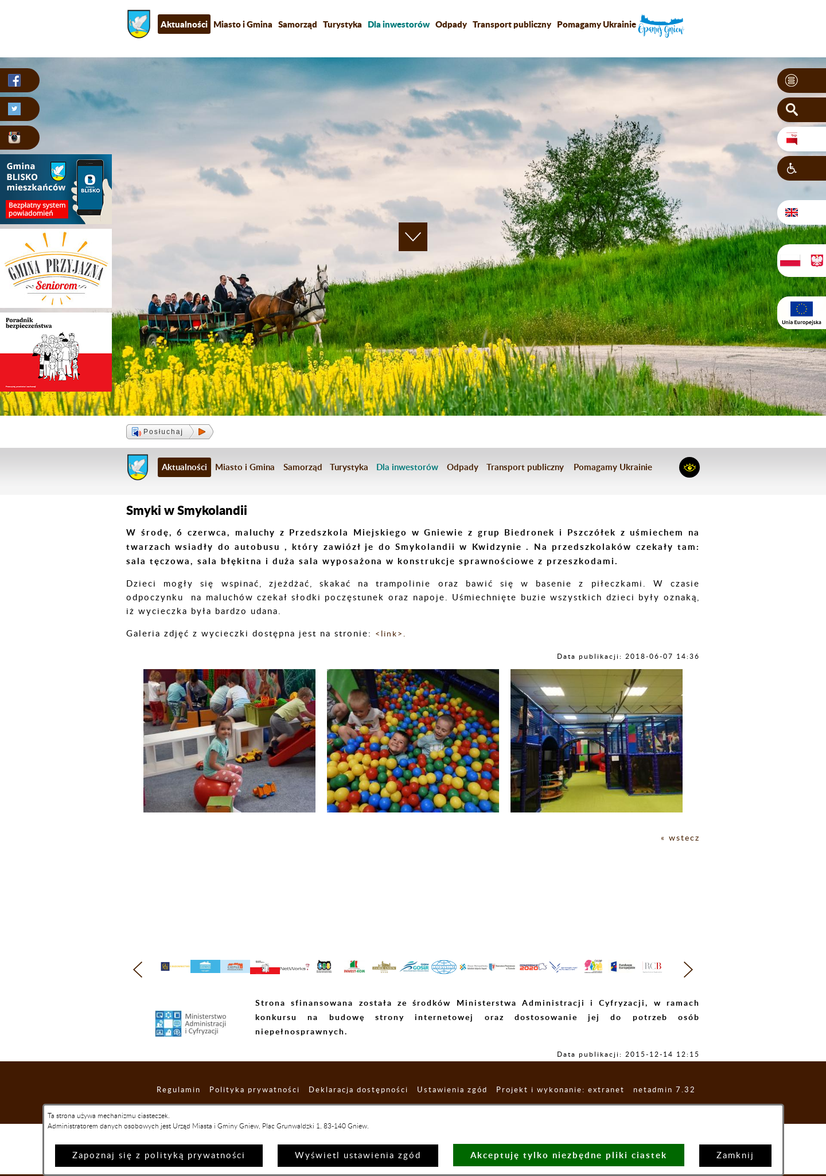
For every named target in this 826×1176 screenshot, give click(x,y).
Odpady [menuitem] (451, 24)
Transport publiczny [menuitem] (512, 24)
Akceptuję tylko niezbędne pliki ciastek (568, 1155)
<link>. (391, 634)
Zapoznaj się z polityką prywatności (159, 1155)
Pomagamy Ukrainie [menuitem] (596, 24)
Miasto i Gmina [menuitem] (242, 24)
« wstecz (679, 838)
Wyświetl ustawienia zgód (358, 1155)
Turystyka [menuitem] (342, 24)
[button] (801, 80)
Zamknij (735, 1155)
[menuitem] (399, 24)
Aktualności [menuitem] (184, 24)
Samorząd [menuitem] (297, 24)
